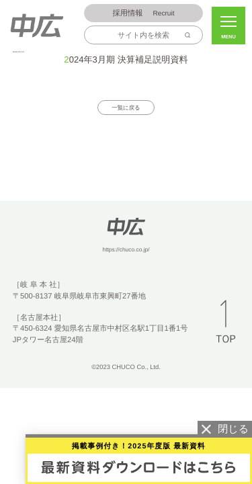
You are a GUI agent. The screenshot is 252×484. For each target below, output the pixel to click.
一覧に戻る (126, 108)
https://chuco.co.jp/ (125, 250)
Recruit (144, 14)
